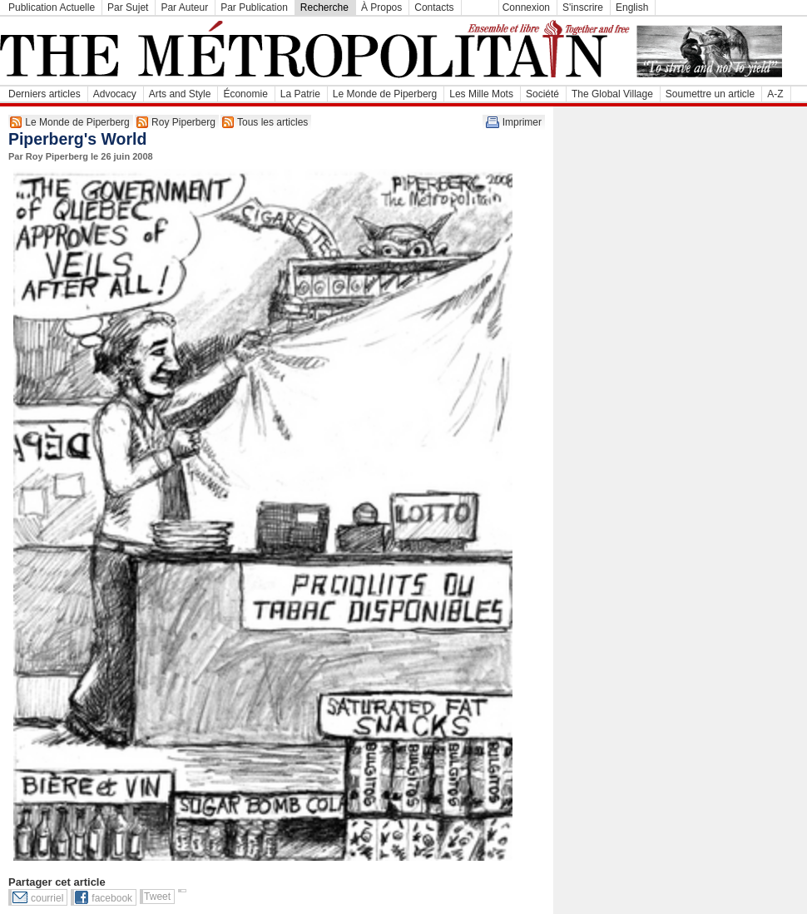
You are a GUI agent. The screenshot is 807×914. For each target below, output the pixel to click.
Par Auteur (184, 7)
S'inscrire (582, 7)
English (632, 7)
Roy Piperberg (183, 122)
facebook (112, 898)
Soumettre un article (710, 94)
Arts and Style (180, 94)
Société (542, 94)
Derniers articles (44, 94)
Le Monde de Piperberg (385, 94)
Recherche (324, 7)
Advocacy (114, 94)
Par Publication (254, 7)
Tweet (157, 896)
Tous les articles (272, 122)
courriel (47, 898)
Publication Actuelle (51, 7)
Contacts (433, 7)
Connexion (526, 7)
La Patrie (300, 94)
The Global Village (612, 94)
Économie (245, 94)
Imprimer (522, 122)
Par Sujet (127, 7)
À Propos (381, 7)
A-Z (775, 94)
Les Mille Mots (481, 94)
